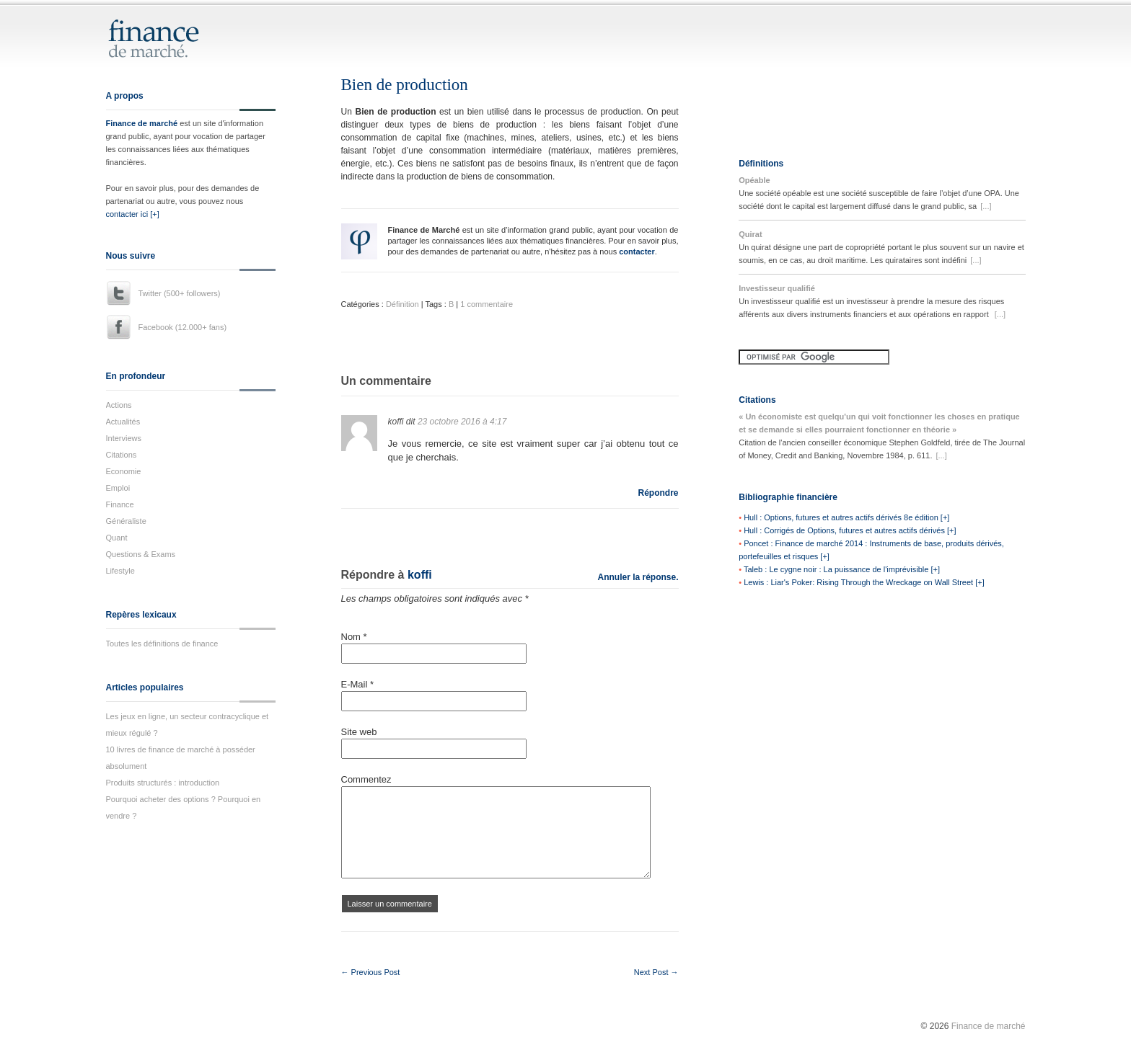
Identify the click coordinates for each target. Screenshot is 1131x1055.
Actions (119, 405)
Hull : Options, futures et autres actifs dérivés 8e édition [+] (846, 517)
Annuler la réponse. (637, 577)
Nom (354, 636)
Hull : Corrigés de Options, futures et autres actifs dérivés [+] (850, 530)
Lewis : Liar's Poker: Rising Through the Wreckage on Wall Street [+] (864, 582)
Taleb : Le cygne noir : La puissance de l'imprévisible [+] (842, 569)
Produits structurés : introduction (163, 782)
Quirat (750, 234)
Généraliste (126, 521)
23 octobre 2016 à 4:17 (462, 422)
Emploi (118, 488)
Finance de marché (142, 123)
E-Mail (357, 684)
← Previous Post (370, 972)
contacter (637, 251)
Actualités (123, 421)
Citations (121, 454)
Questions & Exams (141, 554)
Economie (123, 471)
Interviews (124, 438)
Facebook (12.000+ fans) (182, 327)
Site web (359, 731)
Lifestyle (120, 570)
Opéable (754, 180)
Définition (402, 304)
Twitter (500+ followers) (179, 293)
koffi (420, 575)
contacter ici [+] (132, 214)
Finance (120, 504)
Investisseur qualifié (777, 288)
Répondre (658, 493)
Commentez (366, 779)
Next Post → (656, 972)
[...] (985, 206)
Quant (117, 537)
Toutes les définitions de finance (162, 643)
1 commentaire (486, 304)
